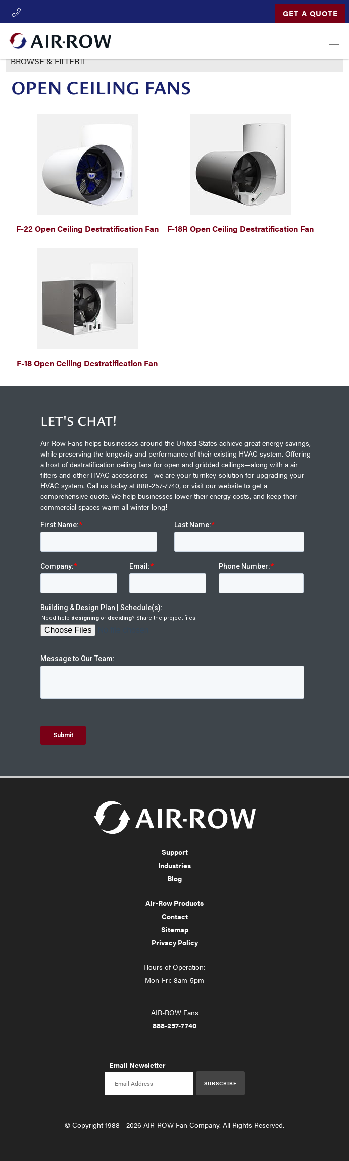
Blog (174, 878)
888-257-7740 (174, 1025)
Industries (174, 865)
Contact (175, 916)
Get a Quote (310, 13)
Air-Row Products (174, 903)
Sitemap (174, 929)
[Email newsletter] (149, 1083)
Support (175, 852)
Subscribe (220, 1083)
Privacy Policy (175, 942)
